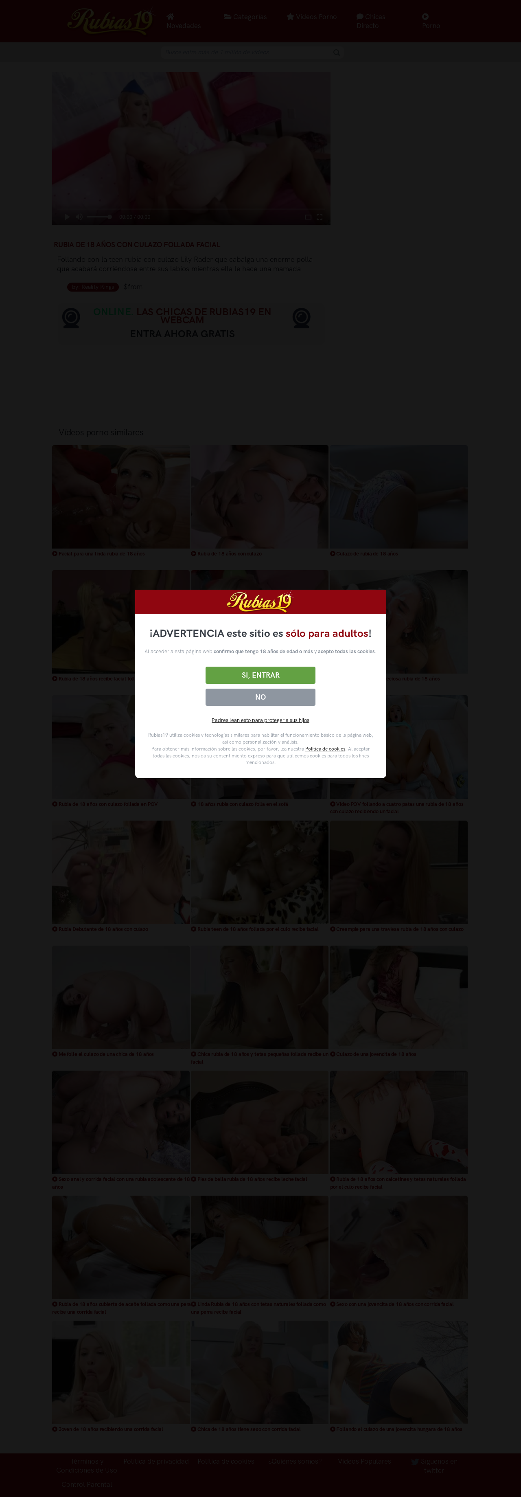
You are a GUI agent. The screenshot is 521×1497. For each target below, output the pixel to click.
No (260, 697)
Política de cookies (325, 749)
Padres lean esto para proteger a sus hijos (260, 720)
